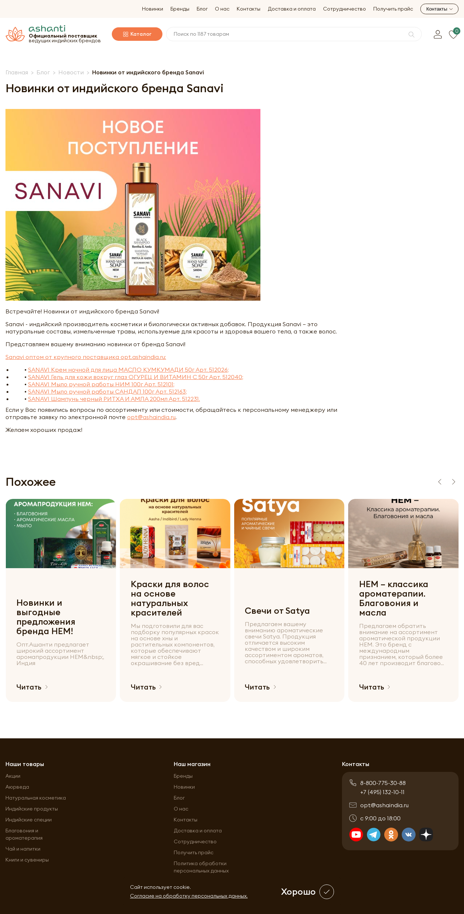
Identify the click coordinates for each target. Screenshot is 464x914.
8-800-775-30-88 (383, 782)
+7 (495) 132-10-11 (382, 792)
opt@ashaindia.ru (151, 417)
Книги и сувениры (27, 859)
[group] (60, 600)
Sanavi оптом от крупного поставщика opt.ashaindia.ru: (85, 356)
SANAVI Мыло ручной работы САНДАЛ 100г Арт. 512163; (107, 391)
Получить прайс (393, 9)
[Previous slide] (439, 482)
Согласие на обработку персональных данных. (189, 895)
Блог (202, 9)
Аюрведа (17, 787)
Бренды (179, 9)
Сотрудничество (344, 9)
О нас (222, 9)
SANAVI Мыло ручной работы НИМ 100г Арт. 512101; (101, 384)
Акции (12, 776)
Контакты (248, 9)
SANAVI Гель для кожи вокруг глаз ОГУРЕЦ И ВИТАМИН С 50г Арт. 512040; (135, 376)
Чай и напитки (22, 848)
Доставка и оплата (292, 9)
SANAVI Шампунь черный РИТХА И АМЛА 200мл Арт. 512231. (114, 398)
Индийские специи (28, 819)
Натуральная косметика (35, 797)
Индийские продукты (31, 808)
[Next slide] (453, 482)
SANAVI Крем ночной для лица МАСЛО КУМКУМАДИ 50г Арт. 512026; (128, 369)
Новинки (152, 9)
